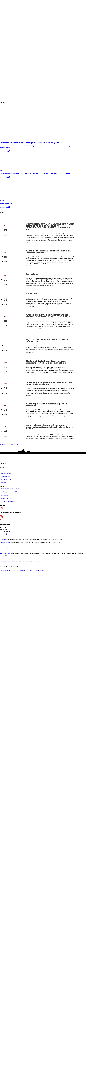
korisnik (5, 501)
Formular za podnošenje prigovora (10, 436)
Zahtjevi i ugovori (5, 443)
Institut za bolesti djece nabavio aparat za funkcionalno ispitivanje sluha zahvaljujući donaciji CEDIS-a (49, 375)
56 (12, 392)
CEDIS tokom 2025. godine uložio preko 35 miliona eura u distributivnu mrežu (49, 331)
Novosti (16, 518)
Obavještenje (32, 221)
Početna (2, 44)
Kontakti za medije (6, 427)
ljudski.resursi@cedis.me (6, 496)
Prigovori (22, 518)
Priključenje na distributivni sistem (10, 440)
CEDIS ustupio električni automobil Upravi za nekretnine (46, 352)
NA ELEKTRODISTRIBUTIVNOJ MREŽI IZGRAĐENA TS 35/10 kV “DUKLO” (48, 288)
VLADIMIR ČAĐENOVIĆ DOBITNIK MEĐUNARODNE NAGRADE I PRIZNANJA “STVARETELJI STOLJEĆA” (48, 264)
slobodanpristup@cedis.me (7, 509)
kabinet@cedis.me (5, 490)
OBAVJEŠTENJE (32, 241)
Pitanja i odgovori (6, 421)
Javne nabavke (5, 424)
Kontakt (3, 430)
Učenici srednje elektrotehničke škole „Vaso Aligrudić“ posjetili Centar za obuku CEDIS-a (46, 310)
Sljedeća (15, 392)
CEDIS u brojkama (6, 446)
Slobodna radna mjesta (7, 449)
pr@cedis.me (3, 487)
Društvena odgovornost (7, 418)
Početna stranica (6, 518)
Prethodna (3, 392)
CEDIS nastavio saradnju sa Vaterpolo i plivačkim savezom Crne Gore (48, 199)
